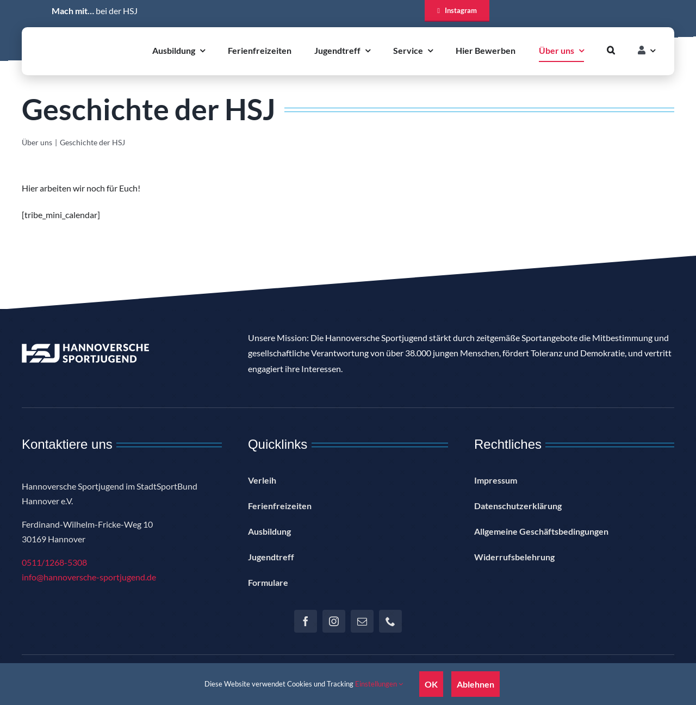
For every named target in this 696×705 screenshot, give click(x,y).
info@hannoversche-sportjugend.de (89, 577)
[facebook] (305, 621)
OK (431, 684)
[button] (611, 50)
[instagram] (333, 621)
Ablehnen (475, 684)
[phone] (390, 621)
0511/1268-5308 (54, 562)
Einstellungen (379, 683)
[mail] (362, 621)
